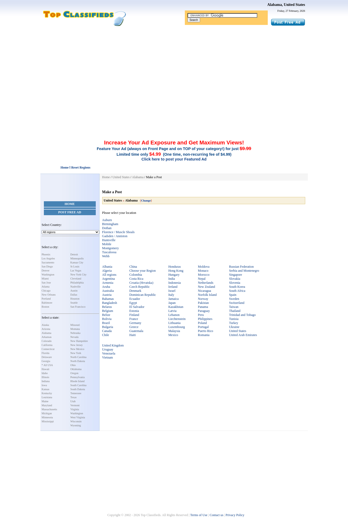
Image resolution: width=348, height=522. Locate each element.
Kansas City (76, 262)
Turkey (233, 323)
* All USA (47, 365)
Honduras (174, 267)
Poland (202, 323)
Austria (107, 295)
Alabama (46, 332)
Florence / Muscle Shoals (118, 232)
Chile (105, 335)
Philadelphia (77, 282)
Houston (74, 298)
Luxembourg (176, 327)
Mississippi (48, 421)
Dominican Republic (142, 295)
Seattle (74, 302)
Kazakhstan (175, 307)
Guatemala (136, 331)
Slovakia (234, 279)
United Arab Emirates (243, 335)
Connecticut (48, 349)
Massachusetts (49, 409)
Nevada (74, 336)
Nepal (202, 279)
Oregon (74, 373)
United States (120, 177)
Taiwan (233, 307)
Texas (73, 397)
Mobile (107, 244)
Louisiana (47, 397)
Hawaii (45, 369)
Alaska (45, 324)
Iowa (44, 385)
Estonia (134, 311)
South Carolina (78, 385)
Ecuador (134, 299)
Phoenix (46, 254)
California (47, 345)
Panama (203, 307)
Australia (108, 291)
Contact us (216, 515)
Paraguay (204, 311)
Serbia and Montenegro (244, 271)
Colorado (47, 341)
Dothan (107, 228)
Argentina (108, 279)
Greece (134, 327)
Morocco (203, 275)
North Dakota (77, 361)
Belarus (107, 307)
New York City (78, 274)
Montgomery (110, 248)
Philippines (205, 319)
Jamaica (173, 299)
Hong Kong (175, 271)
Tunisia (234, 319)
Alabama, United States (286, 5)
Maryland (47, 405)
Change (146, 200)
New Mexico (77, 349)
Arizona (46, 328)
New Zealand (206, 287)
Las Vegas (75, 270)
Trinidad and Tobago (242, 315)
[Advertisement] (174, 66)
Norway (203, 299)
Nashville (75, 286)
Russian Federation (241, 267)
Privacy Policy (234, 515)
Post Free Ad (69, 212)
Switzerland (236, 303)
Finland (134, 315)
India (171, 279)
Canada (107, 331)
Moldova (203, 267)
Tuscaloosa (109, 252)
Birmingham (110, 224)
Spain (232, 295)
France (133, 319)
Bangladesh (109, 303)
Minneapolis (77, 258)
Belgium (107, 311)
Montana (75, 328)
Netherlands (205, 283)
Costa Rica (136, 279)
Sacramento (48, 262)
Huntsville (109, 240)
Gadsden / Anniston (115, 236)
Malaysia (174, 331)
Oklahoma (76, 369)
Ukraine (234, 327)
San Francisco (77, 306)
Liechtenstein (177, 319)
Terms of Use (198, 515)
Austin (74, 290)
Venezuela (108, 353)
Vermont (74, 405)
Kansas (45, 389)
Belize (106, 315)
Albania (107, 267)
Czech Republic (139, 287)
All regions (109, 275)
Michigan (47, 413)
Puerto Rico (205, 331)
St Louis (74, 266)
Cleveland (75, 278)
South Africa (237, 291)
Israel (171, 291)
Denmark (135, 291)
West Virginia (77, 417)
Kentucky (47, 393)
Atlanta (45, 286)
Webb (106, 256)
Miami (45, 278)
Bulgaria (107, 327)
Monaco (203, 271)
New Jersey (76, 345)
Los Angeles (48, 258)
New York (75, 353)
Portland (46, 298)
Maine (45, 401)
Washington (48, 274)
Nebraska (75, 332)
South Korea (237, 287)
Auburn (107, 220)
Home (70, 204)
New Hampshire (79, 341)
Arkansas (47, 336)
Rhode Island (77, 381)
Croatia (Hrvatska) (141, 283)
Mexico (173, 335)
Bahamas (108, 299)
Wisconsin (76, 421)
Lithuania (174, 323)
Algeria (107, 271)
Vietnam (107, 357)
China (133, 267)
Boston (45, 306)
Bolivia (107, 319)
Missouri (75, 324)
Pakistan (203, 303)
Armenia (107, 283)
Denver (45, 270)
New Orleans (49, 294)
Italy (171, 295)
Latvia (172, 311)
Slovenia (234, 283)
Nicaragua (204, 291)
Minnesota (47, 417)
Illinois (45, 377)
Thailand (234, 311)
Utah (72, 401)
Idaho (45, 373)
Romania (203, 335)
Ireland (172, 287)
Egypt (133, 303)
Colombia (135, 275)
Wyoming (75, 425)
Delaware (47, 357)
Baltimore (47, 302)
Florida (45, 353)
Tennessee (75, 393)
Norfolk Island (207, 295)
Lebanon (173, 315)
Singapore (235, 275)
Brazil (106, 323)
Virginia (74, 409)
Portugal (203, 327)
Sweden (234, 299)
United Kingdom (113, 345)
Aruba (106, 287)
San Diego (47, 266)
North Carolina (78, 357)
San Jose (46, 282)
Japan (171, 303)
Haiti (132, 335)
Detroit (74, 254)
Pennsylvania (77, 377)
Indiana (46, 381)
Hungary (173, 275)
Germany (135, 323)
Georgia (46, 361)
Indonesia (174, 283)
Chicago (46, 290)
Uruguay (107, 349)
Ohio (73, 365)
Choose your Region (142, 271)
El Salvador (136, 307)
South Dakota (77, 389)
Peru (201, 315)
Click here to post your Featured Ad (174, 159)
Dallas (73, 294)
